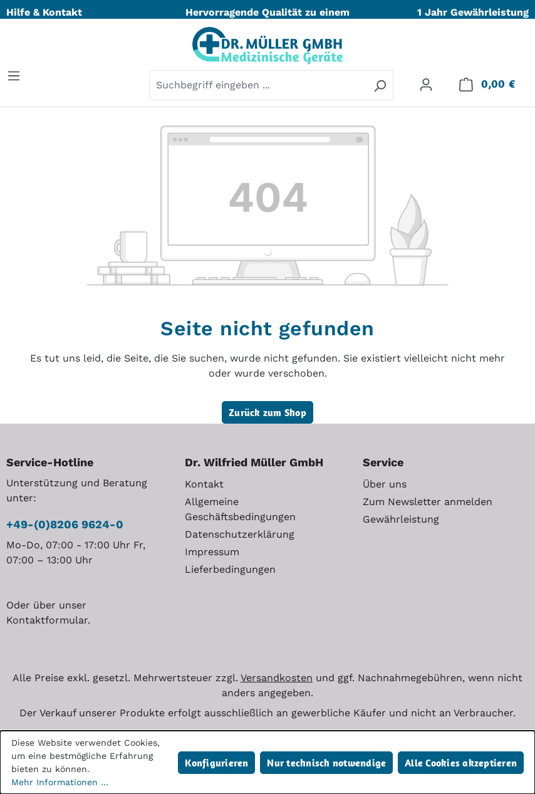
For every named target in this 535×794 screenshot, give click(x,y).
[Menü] (14, 75)
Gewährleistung (401, 519)
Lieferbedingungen (230, 569)
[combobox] (258, 85)
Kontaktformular (47, 620)
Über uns (385, 484)
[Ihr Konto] (426, 84)
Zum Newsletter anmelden (427, 502)
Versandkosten (277, 678)
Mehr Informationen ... (59, 782)
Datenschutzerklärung (239, 534)
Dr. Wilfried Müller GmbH (254, 462)
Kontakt (204, 484)
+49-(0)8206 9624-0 (64, 524)
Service (383, 462)
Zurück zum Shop (267, 412)
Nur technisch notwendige (326, 762)
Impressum (212, 552)
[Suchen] (379, 85)
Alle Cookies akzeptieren (461, 762)
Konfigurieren (216, 762)
